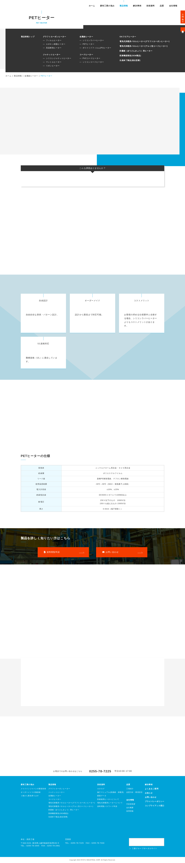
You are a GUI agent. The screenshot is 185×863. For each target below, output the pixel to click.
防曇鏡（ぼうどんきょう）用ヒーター (136, 51)
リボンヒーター (53, 66)
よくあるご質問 (151, 789)
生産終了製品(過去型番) (130, 60)
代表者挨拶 (130, 804)
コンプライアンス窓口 (154, 806)
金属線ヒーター (86, 37)
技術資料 (150, 6)
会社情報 (173, 6)
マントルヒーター (53, 62)
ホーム (92, 6)
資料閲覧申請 (183, 29)
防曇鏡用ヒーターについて (108, 799)
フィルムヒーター (53, 40)
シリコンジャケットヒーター (58, 58)
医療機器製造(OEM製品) (130, 56)
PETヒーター (88, 44)
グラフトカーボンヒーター (54, 37)
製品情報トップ (28, 37)
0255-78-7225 (100, 771)
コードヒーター (86, 55)
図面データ (101, 796)
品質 (162, 6)
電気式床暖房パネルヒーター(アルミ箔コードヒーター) (143, 46)
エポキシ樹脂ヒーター (55, 44)
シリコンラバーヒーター (93, 40)
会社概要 (129, 808)
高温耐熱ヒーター (53, 48)
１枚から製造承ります (30, 796)
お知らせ (149, 793)
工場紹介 (129, 789)
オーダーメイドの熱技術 (31, 792)
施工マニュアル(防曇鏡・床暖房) (110, 792)
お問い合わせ (183, 17)
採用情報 (129, 811)
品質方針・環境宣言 (134, 792)
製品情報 (124, 6)
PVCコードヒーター (91, 58)
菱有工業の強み (107, 6)
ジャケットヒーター (51, 55)
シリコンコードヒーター (93, 62)
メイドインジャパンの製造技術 (33, 789)
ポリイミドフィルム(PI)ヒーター (97, 48)
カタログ (100, 789)
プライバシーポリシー (154, 801)
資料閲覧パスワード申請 (107, 806)
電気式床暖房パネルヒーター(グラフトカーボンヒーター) (144, 41)
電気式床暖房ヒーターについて (110, 803)
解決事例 (137, 6)
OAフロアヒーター (128, 37)
